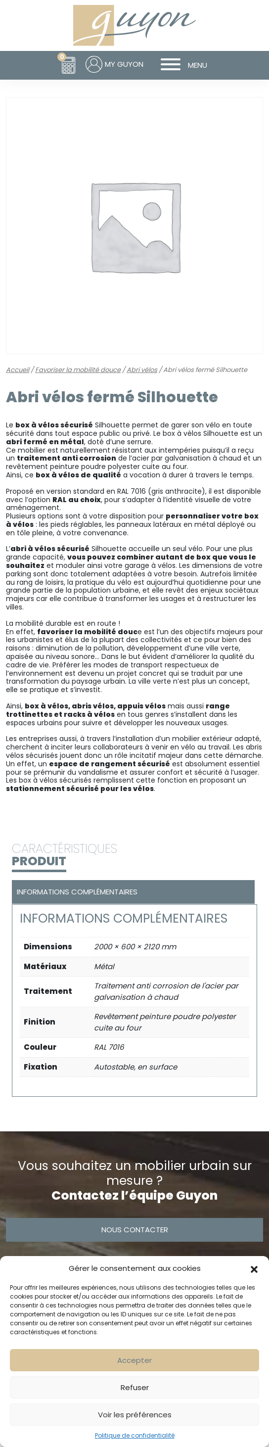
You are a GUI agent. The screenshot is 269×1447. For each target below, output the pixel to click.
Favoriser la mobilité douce (78, 369)
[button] (254, 1268)
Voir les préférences (135, 1414)
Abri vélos (142, 369)
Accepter (134, 1360)
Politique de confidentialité (135, 1435)
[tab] (132, 892)
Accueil (17, 369)
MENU (180, 65)
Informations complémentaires (77, 892)
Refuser (135, 1387)
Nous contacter (134, 1229)
